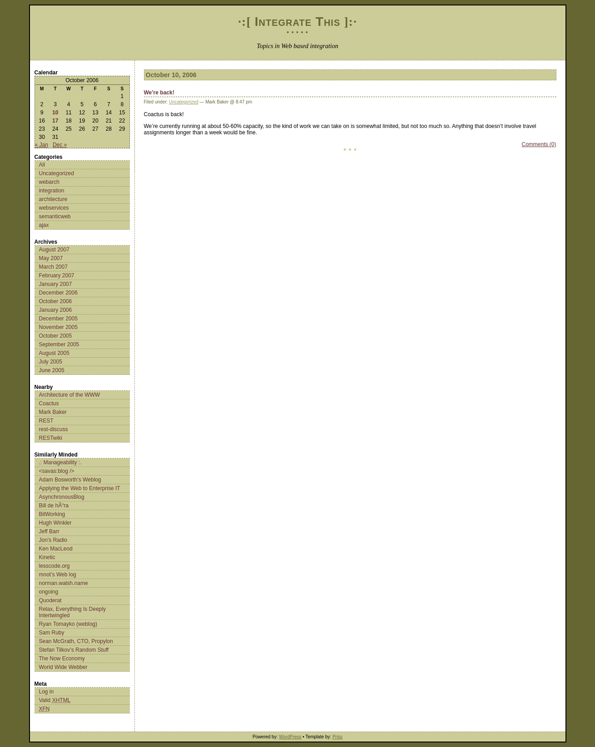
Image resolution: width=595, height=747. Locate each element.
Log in (46, 691)
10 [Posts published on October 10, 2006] (55, 112)
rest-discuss (53, 429)
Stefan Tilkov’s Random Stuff (74, 650)
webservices (54, 208)
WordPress (290, 736)
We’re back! (159, 92)
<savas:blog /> (56, 471)
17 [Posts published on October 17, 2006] (55, 121)
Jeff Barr (49, 531)
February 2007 (56, 275)
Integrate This (298, 22)
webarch (49, 182)
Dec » (60, 145)
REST (46, 421)
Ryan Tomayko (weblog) (68, 624)
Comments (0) (538, 144)
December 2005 (58, 318)
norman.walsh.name (63, 583)
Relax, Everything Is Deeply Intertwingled (72, 612)
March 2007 (53, 267)
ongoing (49, 592)
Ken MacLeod (56, 549)
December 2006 (58, 293)
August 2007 (54, 249)
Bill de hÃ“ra (54, 505)
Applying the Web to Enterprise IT (79, 488)
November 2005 (58, 327)
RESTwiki (50, 438)
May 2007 (51, 258)
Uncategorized (56, 173)
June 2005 (51, 370)
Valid (55, 700)
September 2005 (59, 344)
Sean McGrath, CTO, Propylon (76, 641)
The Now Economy (62, 658)
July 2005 (50, 362)
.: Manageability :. (60, 462)
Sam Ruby (51, 632)
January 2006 (55, 310)
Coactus (49, 403)
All (42, 165)
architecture (53, 199)
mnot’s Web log (57, 574)
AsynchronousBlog (61, 497)
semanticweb (55, 216)
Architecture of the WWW (69, 395)
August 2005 (54, 353)
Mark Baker (53, 412)
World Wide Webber (63, 667)
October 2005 (55, 336)
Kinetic (47, 557)
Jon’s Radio (53, 540)
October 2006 (55, 301)
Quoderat (50, 600)
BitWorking (52, 514)
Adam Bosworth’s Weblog (70, 480)
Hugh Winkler (55, 523)
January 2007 (55, 284)
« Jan (41, 145)
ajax (44, 225)
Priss (337, 736)
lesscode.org (54, 566)
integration (51, 190)
